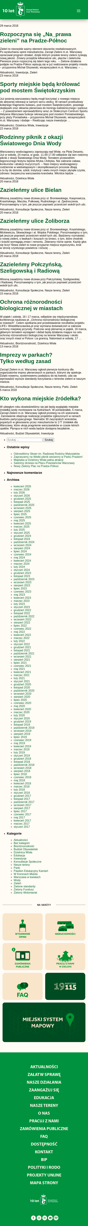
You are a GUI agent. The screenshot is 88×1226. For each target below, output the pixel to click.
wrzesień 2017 (22, 805)
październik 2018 (24, 764)
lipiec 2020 (20, 699)
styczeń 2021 (22, 681)
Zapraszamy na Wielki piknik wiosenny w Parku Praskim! (48, 456)
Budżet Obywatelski (26, 849)
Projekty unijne (44, 1175)
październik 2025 (24, 504)
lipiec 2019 (20, 737)
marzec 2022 (22, 638)
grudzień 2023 (22, 573)
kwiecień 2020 (22, 709)
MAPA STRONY (44, 1182)
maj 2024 (19, 557)
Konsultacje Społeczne (27, 861)
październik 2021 (24, 653)
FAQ (44, 1136)
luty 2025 (19, 529)
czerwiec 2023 (22, 591)
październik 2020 (24, 690)
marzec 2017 (22, 823)
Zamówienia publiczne (44, 1128)
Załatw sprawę (44, 1074)
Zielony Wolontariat (25, 892)
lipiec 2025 (20, 514)
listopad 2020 (22, 687)
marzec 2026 (22, 489)
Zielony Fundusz (24, 889)
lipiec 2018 (20, 774)
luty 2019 (19, 752)
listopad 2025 (22, 501)
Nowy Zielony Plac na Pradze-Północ (36, 466)
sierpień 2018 (22, 771)
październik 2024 (24, 542)
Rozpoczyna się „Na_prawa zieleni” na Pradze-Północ (35, 37)
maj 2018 (19, 780)
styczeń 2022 (22, 644)
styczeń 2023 (22, 607)
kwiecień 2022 (22, 634)
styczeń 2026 (22, 495)
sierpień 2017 (22, 808)
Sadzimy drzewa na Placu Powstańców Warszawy (44, 463)
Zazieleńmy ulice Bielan (30, 190)
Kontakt (44, 1151)
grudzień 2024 (22, 535)
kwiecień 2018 (22, 783)
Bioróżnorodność (24, 846)
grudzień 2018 (22, 758)
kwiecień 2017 (22, 820)
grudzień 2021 (22, 647)
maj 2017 (19, 817)
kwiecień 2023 (22, 597)
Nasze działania (44, 1082)
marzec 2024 (22, 563)
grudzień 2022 (22, 610)
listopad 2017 (22, 798)
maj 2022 (19, 631)
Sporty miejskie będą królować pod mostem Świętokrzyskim (40, 87)
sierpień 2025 (22, 511)
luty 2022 (19, 641)
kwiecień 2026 (22, 486)
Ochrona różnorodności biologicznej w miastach (31, 305)
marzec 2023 (22, 600)
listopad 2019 (22, 724)
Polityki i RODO (44, 1167)
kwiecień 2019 (22, 746)
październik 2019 (24, 727)
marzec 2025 (22, 526)
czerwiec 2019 (22, 740)
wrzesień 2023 (22, 582)
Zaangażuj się (44, 1089)
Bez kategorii (22, 843)
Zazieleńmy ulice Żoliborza (34, 221)
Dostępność (44, 1144)
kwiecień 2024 (22, 560)
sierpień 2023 (22, 585)
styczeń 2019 (22, 755)
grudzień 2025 (22, 498)
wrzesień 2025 (22, 508)
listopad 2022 (22, 613)
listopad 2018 (22, 761)
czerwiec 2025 (22, 517)
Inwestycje (20, 858)
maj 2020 (19, 706)
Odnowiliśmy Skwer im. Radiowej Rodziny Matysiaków (47, 453)
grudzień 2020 (22, 684)
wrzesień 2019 (22, 730)
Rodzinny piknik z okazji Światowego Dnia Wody (31, 140)
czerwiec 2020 (22, 703)
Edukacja (19, 855)
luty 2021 (19, 678)
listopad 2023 (22, 576)
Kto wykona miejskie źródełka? (40, 398)
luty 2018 (19, 789)
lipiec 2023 (20, 588)
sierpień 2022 (22, 622)
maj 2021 (19, 668)
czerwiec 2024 (22, 554)
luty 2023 (19, 604)
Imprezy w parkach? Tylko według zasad (26, 358)
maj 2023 (19, 594)
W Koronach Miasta (26, 874)
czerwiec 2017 (22, 814)
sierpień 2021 (22, 659)
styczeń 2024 (22, 569)
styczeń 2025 (22, 532)
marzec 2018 (22, 786)
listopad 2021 (22, 650)
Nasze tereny (22, 864)
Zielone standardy (24, 886)
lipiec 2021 (20, 662)
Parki (17, 867)
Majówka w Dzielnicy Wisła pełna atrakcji (38, 459)
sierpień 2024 (22, 548)
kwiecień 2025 (22, 523)
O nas (44, 1113)
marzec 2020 (22, 712)
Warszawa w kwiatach (27, 877)
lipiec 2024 (20, 551)
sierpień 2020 (22, 696)
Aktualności (21, 840)
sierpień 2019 (22, 733)
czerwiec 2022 (22, 628)
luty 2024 (19, 566)
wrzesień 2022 (22, 619)
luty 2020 (19, 715)
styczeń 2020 (22, 718)
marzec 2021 (22, 675)
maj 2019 (19, 743)
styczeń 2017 (22, 826)
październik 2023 (24, 579)
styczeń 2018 (22, 792)
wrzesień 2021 (22, 656)
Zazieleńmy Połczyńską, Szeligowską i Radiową (31, 267)
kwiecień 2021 (22, 672)
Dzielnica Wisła (23, 852)
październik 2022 (24, 616)
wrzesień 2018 (22, 768)
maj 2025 (19, 520)
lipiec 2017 (20, 811)
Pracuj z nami (44, 1120)
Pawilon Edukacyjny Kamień (31, 870)
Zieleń (17, 883)
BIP (44, 1159)
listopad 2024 (22, 539)
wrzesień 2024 (22, 545)
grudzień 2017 (22, 795)
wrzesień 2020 (22, 693)
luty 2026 (19, 492)
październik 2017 (24, 802)
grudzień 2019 (22, 721)
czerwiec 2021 (22, 665)
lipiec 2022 (20, 625)
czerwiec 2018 (22, 777)
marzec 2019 (22, 749)
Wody (17, 880)
